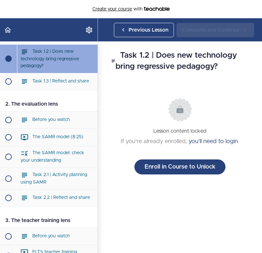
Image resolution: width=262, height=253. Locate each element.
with (131, 9)
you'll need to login (213, 141)
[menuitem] (89, 29)
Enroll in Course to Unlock (180, 167)
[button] (8, 29)
